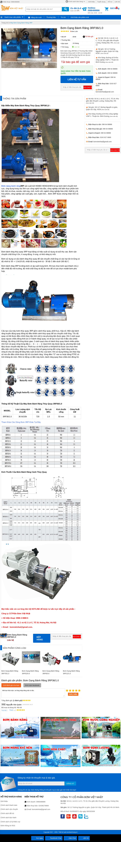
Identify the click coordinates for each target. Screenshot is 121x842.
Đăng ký (70, 784)
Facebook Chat (53, 838)
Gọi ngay (37, 838)
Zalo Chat (70, 838)
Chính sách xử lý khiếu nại (10, 822)
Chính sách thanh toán (9, 805)
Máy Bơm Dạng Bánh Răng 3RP (21, 23)
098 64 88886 (112, 69)
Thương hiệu (51, 17)
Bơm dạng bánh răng (10, 186)
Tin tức (63, 17)
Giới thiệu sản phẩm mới (80, 17)
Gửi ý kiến (73, 694)
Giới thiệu (91, 2)
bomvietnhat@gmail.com (105, 92)
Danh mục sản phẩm (12, 17)
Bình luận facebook (32, 685)
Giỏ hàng (114, 8)
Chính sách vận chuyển (9, 809)
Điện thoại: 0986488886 (9, 2)
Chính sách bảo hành (8, 817)
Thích (10, 710)
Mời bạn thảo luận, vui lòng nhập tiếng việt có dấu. (33, 692)
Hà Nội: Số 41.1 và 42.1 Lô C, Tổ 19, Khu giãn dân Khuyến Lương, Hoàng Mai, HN (102, 101)
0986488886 (40, 802)
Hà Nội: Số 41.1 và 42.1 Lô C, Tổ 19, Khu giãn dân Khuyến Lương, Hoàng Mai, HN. (107, 41)
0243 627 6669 (105, 137)
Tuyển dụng (101, 2)
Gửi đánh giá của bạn (11, 685)
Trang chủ (5, 23)
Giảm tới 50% (75, 9)
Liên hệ (117, 2)
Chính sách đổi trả (7, 813)
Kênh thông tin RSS (8, 826)
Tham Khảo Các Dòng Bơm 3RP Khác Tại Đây (21, 422)
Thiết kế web (62, 832)
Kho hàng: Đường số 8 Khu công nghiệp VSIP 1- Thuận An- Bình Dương (107, 60)
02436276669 (44, 806)
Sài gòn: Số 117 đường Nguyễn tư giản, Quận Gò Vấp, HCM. (107, 51)
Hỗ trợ (110, 2)
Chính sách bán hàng (75, 1)
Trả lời (3, 710)
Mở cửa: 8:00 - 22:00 (96, 10)
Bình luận (74, 31)
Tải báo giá (88, 36)
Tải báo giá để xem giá (75, 62)
